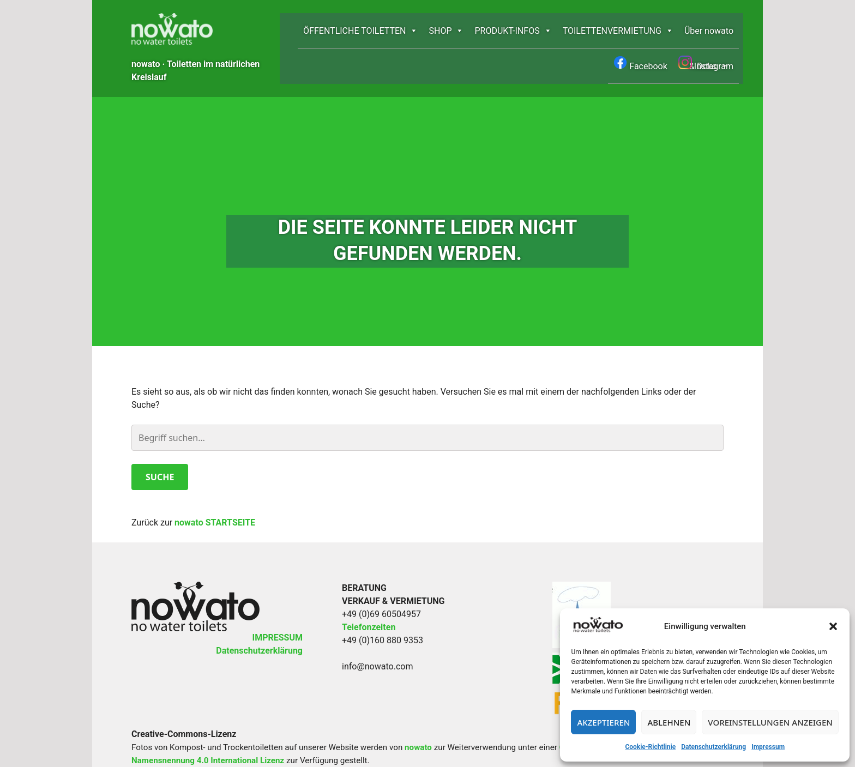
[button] (833, 626)
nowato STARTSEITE (214, 483)
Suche (160, 438)
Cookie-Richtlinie (650, 747)
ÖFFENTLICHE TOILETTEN (360, 31)
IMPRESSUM (277, 598)
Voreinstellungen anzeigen (770, 722)
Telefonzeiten (368, 588)
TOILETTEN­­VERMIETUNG (618, 31)
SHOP (446, 31)
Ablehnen (668, 722)
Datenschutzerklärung (713, 747)
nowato (418, 708)
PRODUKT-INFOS (512, 31)
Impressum (768, 747)
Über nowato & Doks (708, 37)
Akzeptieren (603, 722)
